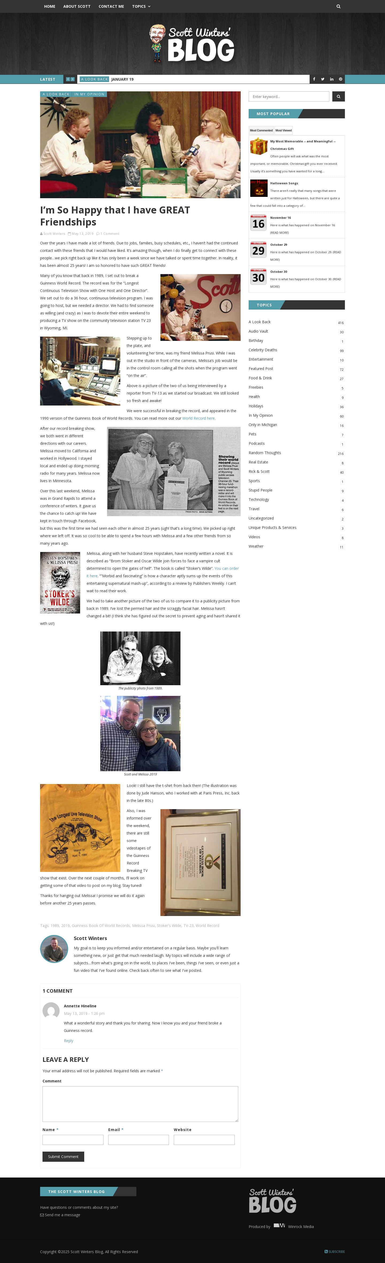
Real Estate (297, 462)
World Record (207, 925)
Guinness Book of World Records (101, 925)
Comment (52, 1080)
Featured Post (297, 369)
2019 (65, 925)
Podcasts (297, 444)
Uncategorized (297, 519)
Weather (297, 547)
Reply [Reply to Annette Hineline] (68, 1040)
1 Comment (110, 233)
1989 (55, 925)
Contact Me (111, 6)
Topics (139, 6)
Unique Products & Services (297, 528)
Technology (297, 500)
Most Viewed (284, 130)
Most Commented (261, 130)
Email (116, 1129)
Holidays (297, 406)
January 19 (122, 79)
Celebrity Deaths (297, 350)
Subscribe (335, 1251)
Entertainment (297, 360)
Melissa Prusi (143, 925)
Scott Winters (54, 233)
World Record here (198, 418)
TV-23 (188, 925)
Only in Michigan (297, 425)
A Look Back (94, 79)
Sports (297, 481)
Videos (297, 537)
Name (51, 1129)
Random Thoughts (297, 453)
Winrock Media (292, 1226)
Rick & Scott (297, 472)
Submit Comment (63, 1156)
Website (183, 1129)
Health (297, 397)
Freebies (297, 388)
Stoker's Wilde (169, 925)
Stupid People (297, 491)
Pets (297, 434)
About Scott (77, 6)
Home (49, 6)
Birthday (297, 341)
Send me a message (60, 1214)
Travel (297, 509)
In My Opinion (90, 94)
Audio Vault (297, 332)
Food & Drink (297, 378)
